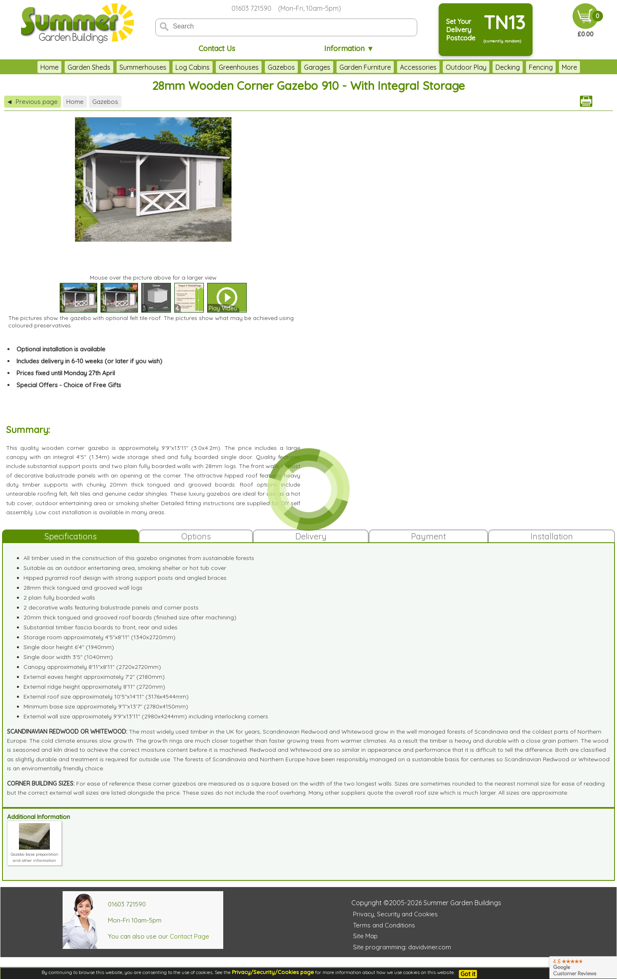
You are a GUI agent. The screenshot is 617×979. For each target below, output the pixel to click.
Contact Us (217, 48)
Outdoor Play (466, 67)
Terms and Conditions (384, 925)
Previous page (32, 102)
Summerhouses (142, 67)
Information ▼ (349, 48)
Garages (317, 67)
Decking (507, 67)
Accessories (418, 67)
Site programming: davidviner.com (402, 947)
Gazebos (281, 67)
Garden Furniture (365, 67)
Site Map (365, 936)
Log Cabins (192, 67)
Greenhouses (239, 67)
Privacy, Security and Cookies (395, 914)
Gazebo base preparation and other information (34, 854)
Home (49, 67)
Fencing (541, 67)
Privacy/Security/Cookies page (273, 972)
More (569, 67)
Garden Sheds (89, 67)
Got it (467, 974)
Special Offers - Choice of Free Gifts (68, 385)
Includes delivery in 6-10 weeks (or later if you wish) (89, 361)
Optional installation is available (60, 349)
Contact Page (189, 936)
